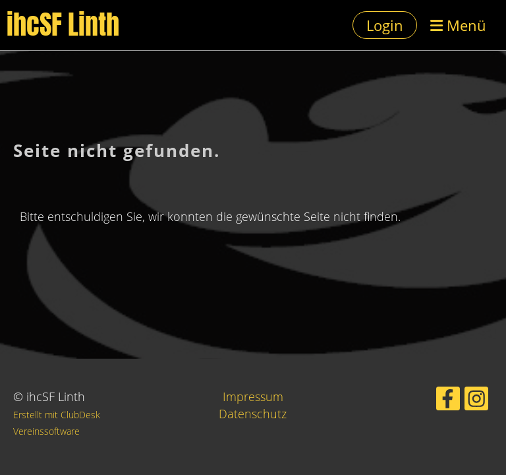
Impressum (253, 396)
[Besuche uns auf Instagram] (476, 401)
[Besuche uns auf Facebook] (448, 401)
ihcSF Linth (63, 25)
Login (384, 25)
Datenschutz (253, 414)
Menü (458, 25)
